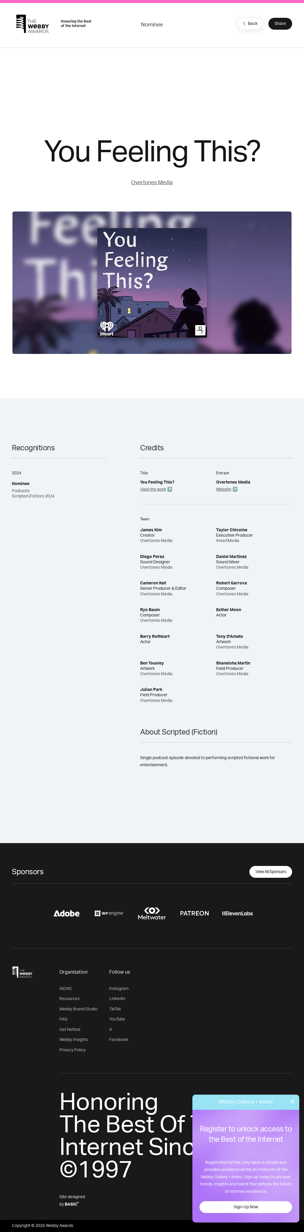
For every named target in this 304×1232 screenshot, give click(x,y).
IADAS (65, 989)
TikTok (115, 1009)
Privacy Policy (72, 1050)
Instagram (119, 989)
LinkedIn (117, 999)
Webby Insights (73, 1040)
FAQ (63, 1019)
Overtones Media (152, 182)
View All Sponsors (271, 872)
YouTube (117, 1019)
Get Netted (69, 1030)
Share (280, 24)
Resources (69, 999)
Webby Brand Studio (78, 1009)
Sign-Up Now (246, 1207)
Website (223, 489)
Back (249, 23)
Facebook (118, 1040)
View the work (153, 489)
